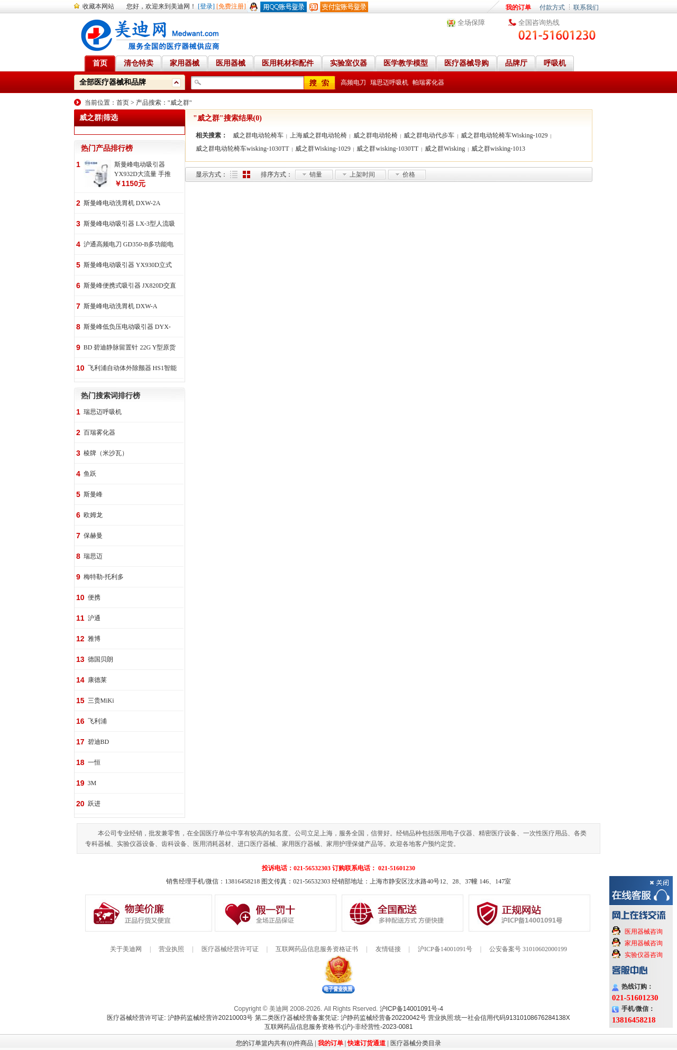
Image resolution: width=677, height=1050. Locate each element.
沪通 (94, 618)
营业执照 (171, 949)
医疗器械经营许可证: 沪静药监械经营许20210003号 (180, 1017)
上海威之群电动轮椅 (318, 135)
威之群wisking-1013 (498, 148)
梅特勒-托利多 (104, 577)
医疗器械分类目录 (415, 1043)
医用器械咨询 (644, 931)
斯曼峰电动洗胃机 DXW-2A (122, 203)
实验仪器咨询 (644, 955)
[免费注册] (231, 6)
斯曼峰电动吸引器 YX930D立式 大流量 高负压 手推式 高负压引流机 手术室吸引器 (128, 265)
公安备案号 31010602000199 (528, 949)
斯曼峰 (93, 494)
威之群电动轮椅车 (258, 135)
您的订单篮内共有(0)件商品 (274, 1043)
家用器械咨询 (644, 943)
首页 (122, 102)
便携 (94, 597)
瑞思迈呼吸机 (389, 82)
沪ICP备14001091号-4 (411, 1008)
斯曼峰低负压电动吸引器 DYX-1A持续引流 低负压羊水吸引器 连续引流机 (127, 327)
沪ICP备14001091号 (445, 949)
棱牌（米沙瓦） (106, 453)
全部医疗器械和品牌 (112, 82)
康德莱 (97, 680)
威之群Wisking (445, 148)
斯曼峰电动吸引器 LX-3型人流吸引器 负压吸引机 (129, 224)
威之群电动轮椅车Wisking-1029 (504, 135)
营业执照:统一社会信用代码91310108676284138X (499, 1017)
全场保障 (471, 22)
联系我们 (586, 7)
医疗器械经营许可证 (230, 949)
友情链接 (388, 949)
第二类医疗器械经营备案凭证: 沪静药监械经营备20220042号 (340, 1017)
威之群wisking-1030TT (387, 148)
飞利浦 (97, 721)
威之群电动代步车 (429, 135)
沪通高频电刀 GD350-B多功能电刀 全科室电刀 (128, 245)
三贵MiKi (101, 700)
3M (92, 783)
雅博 (94, 638)
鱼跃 (90, 473)
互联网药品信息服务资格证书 (317, 949)
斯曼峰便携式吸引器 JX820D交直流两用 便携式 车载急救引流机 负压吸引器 (130, 286)
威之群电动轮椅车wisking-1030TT (242, 148)
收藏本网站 (98, 6)
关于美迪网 (126, 949)
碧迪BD (98, 741)
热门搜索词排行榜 (110, 396)
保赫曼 (93, 535)
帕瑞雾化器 (428, 82)
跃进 (94, 803)
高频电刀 (353, 82)
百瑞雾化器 (99, 432)
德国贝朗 (100, 659)
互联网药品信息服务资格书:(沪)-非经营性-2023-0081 (338, 1026)
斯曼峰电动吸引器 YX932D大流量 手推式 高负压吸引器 (142, 170)
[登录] (206, 6)
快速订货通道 (366, 1043)
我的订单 (518, 7)
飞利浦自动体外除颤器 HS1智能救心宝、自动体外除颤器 (132, 368)
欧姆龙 (93, 515)
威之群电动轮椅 (375, 135)
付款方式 (552, 7)
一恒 (94, 762)
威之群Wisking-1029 (322, 148)
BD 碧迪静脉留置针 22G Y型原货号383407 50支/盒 (130, 348)
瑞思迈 (93, 556)
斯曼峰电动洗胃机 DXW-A (121, 306)
